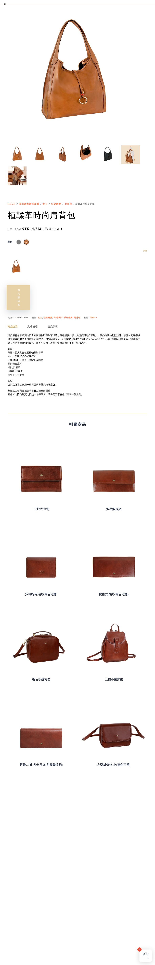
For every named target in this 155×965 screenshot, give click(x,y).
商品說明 (12, 311)
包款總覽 (56, 204)
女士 (45, 204)
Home (12, 204)
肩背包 (68, 204)
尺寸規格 (32, 311)
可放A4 (93, 302)
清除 (145, 250)
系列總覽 (68, 302)
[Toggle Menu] (4, 4)
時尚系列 (58, 302)
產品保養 (52, 311)
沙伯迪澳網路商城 (29, 204)
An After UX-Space (70, 961)
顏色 (10, 242)
